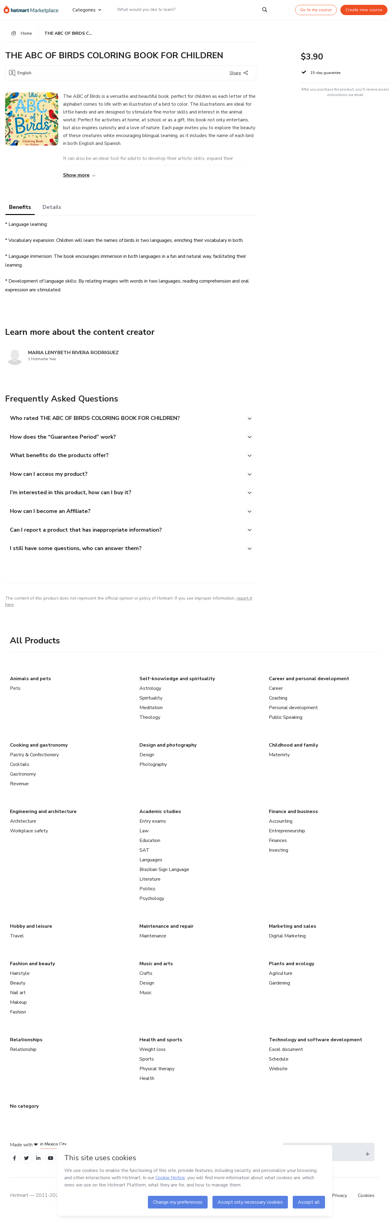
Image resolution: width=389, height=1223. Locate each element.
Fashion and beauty (32, 971)
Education (149, 848)
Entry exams (152, 828)
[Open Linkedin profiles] (41, 1167)
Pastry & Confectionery (34, 762)
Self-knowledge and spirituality (177, 686)
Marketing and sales (292, 933)
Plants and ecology (291, 971)
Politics (147, 896)
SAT (144, 857)
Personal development (293, 715)
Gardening (279, 990)
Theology (149, 725)
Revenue (19, 791)
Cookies (366, 1204)
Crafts (145, 981)
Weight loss (152, 1057)
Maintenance (152, 943)
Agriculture (280, 981)
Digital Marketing (287, 943)
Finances (278, 848)
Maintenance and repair (166, 933)
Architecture (23, 828)
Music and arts (156, 971)
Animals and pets (30, 686)
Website (278, 1076)
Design (146, 762)
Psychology (151, 906)
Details (52, 209)
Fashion (18, 1019)
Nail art (18, 1000)
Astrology (150, 696)
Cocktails (19, 772)
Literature (150, 886)
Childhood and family (293, 752)
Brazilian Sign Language (164, 877)
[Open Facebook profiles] (15, 1167)
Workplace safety (29, 838)
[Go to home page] (33, 9)
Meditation (151, 715)
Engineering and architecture (43, 819)
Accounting (280, 828)
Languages (150, 867)
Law (143, 838)
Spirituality (150, 705)
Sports (146, 1066)
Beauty (17, 990)
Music (145, 1000)
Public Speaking (285, 725)
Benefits (20, 209)
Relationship (23, 1057)
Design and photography (167, 752)
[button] (124, 420)
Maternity (279, 762)
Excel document (286, 1057)
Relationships (26, 1047)
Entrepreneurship (287, 838)
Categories (86, 9)
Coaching (278, 705)
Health (146, 1086)
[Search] (264, 9)
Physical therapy (156, 1076)
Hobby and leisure (31, 933)
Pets (15, 696)
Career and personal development (309, 686)
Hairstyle (20, 981)
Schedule (279, 1066)
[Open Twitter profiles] (28, 1167)
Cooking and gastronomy (39, 752)
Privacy (340, 1204)
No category (24, 1113)
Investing (278, 857)
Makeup (18, 1010)
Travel (17, 943)
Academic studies (160, 819)
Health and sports (160, 1047)
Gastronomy (23, 781)
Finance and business (293, 819)
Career (276, 696)
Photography (153, 772)
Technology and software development (315, 1047)
